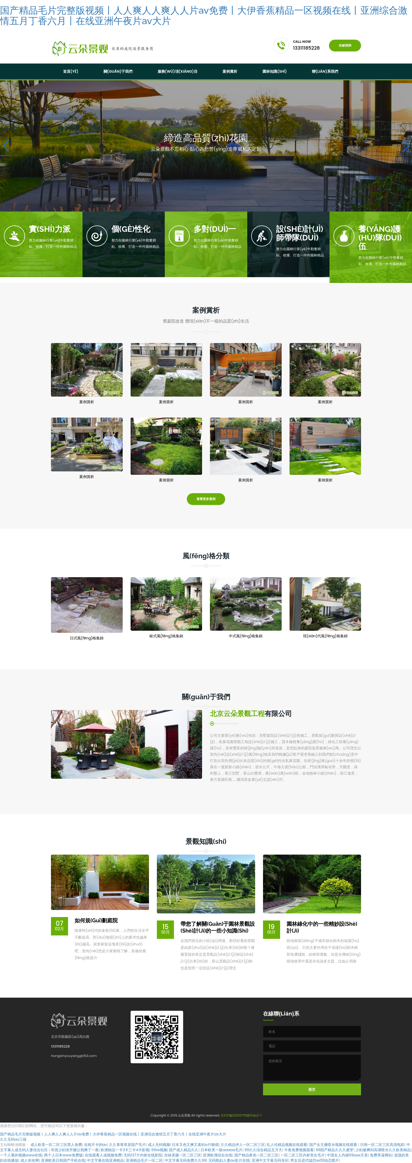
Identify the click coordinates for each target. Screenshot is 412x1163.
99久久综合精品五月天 (263, 1150)
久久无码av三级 (13, 1139)
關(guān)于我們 (118, 71)
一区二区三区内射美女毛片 (303, 1155)
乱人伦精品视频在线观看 (287, 1144)
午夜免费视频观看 (299, 1150)
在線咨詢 (345, 45)
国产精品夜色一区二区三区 (256, 1155)
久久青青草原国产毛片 (127, 1144)
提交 (311, 1089)
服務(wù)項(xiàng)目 (178, 71)
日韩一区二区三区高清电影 (382, 1144)
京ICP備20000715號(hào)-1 (241, 1115)
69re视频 (159, 1150)
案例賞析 (230, 71)
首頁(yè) (70, 71)
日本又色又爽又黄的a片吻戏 (195, 1144)
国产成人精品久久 (183, 1150)
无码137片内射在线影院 (142, 1155)
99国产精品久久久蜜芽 (335, 1150)
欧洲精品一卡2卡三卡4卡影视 (125, 1150)
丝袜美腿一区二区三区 (182, 1155)
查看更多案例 (206, 499)
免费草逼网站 (381, 1155)
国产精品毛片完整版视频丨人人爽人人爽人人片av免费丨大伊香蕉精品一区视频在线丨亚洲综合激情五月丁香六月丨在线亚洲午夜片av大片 (204, 15)
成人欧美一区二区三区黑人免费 (56, 1144)
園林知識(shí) (274, 71)
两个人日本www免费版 (63, 1155)
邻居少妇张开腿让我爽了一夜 (75, 1150)
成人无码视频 (159, 1144)
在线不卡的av (95, 1144)
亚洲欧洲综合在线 (217, 1155)
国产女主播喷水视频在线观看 (333, 1144)
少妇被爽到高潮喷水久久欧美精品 (383, 1150)
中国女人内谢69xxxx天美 (347, 1155)
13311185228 (60, 1046)
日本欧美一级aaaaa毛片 (221, 1150)
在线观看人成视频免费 (103, 1155)
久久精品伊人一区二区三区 (243, 1144)
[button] (405, 146)
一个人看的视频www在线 (21, 1155)
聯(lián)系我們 (325, 71)
